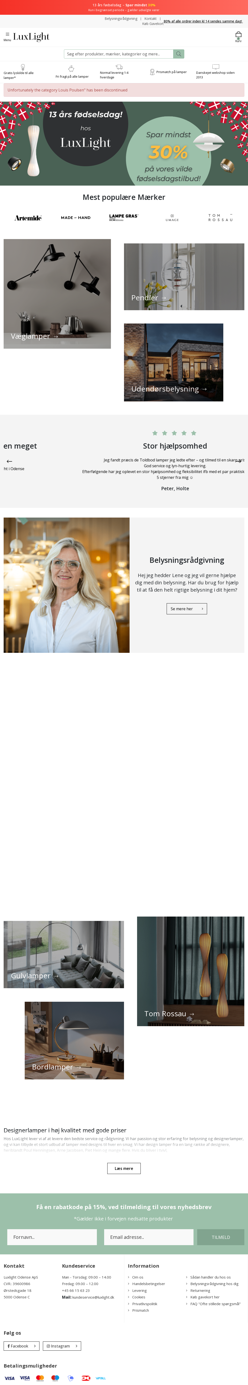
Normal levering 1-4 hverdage (114, 75)
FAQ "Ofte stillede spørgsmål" (213, 1299)
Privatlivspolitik (142, 1299)
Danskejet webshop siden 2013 (215, 75)
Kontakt (150, 18)
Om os (135, 1272)
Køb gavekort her (203, 1292)
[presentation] (9, 462)
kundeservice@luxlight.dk (93, 1292)
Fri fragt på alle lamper (72, 76)
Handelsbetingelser (146, 1279)
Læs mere (124, 1164)
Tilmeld (221, 1233)
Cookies (136, 1292)
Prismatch (138, 1305)
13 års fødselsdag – (124, 7)
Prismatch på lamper (171, 72)
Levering (137, 1286)
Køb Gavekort (153, 23)
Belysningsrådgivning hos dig (212, 1279)
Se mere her (179, 606)
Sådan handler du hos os (208, 1272)
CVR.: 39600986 (17, 1279)
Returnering (198, 1286)
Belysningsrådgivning (121, 18)
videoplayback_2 (124, 782)
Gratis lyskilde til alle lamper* (19, 75)
